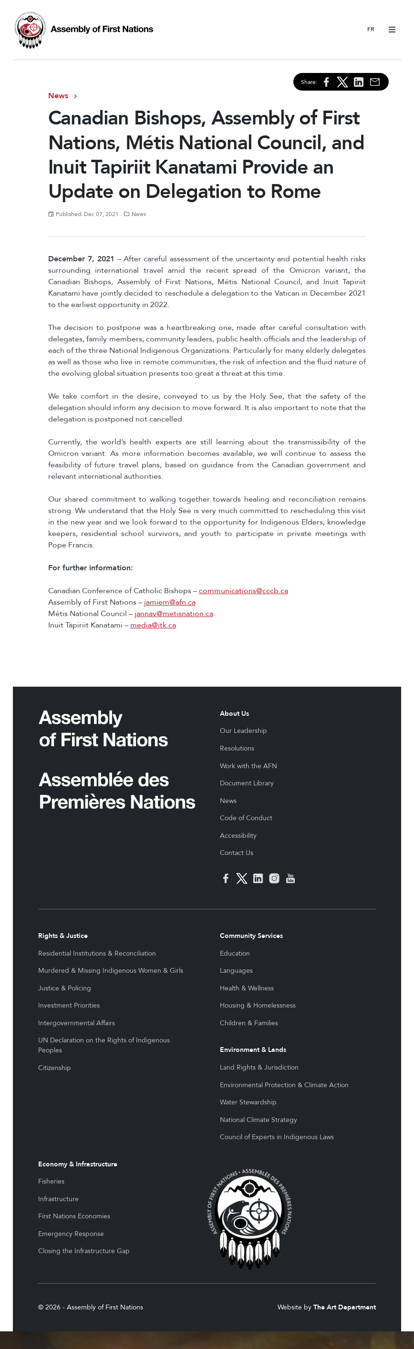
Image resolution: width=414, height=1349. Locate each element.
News (58, 96)
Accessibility (238, 835)
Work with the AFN (248, 766)
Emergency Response (71, 1233)
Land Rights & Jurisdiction (259, 1067)
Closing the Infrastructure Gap (84, 1251)
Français (371, 29)
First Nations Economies (74, 1216)
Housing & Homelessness (258, 1005)
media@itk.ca (153, 625)
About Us (234, 713)
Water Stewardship (248, 1102)
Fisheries (51, 1181)
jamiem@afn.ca (170, 602)
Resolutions (237, 748)
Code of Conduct (246, 818)
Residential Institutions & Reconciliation (97, 953)
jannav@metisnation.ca (174, 613)
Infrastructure (58, 1199)
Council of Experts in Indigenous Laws (277, 1137)
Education (235, 953)
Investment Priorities (69, 1005)
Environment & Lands (253, 1049)
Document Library (247, 783)
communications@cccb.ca (243, 591)
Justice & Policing (64, 988)
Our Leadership (243, 730)
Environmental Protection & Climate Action (284, 1085)
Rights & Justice (63, 935)
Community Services (251, 935)
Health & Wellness (247, 988)
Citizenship (54, 1067)
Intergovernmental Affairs (76, 1023)
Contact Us (236, 852)
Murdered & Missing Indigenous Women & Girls (110, 970)
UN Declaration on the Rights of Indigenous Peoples (104, 1045)
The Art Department (344, 1324)
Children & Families (249, 1023)
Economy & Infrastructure (77, 1164)
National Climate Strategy (258, 1119)
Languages (236, 970)
